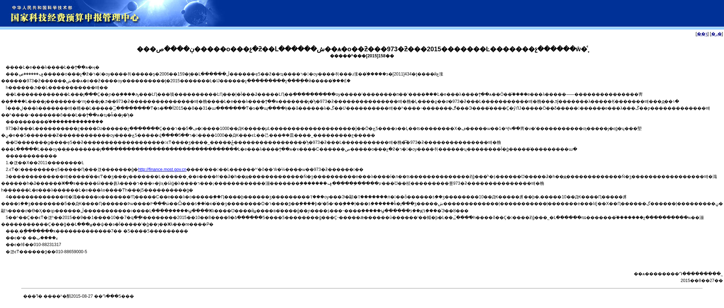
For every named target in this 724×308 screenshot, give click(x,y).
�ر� (716, 33)
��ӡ (702, 33)
